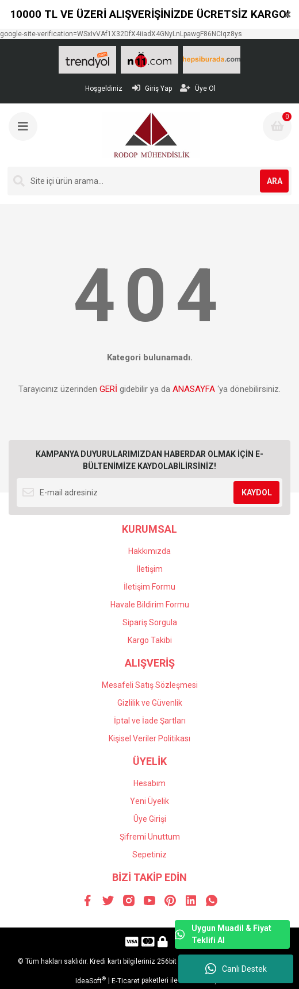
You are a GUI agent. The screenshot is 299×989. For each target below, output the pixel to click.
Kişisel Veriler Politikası (149, 738)
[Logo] (150, 135)
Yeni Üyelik (149, 801)
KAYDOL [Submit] (256, 492)
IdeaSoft (90, 980)
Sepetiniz (149, 854)
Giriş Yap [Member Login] (152, 88)
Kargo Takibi (150, 640)
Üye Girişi (149, 818)
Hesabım (149, 783)
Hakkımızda (149, 551)
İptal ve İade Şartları (150, 720)
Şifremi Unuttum (150, 836)
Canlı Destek (236, 969)
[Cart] (277, 126)
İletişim (149, 569)
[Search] (149, 181)
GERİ (108, 389)
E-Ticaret (126, 981)
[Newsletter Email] (149, 492)
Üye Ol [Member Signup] (198, 88)
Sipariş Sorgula (149, 622)
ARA (274, 181)
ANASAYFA (193, 389)
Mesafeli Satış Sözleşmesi (150, 685)
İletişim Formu (149, 586)
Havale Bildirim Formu (149, 604)
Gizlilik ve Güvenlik (149, 702)
